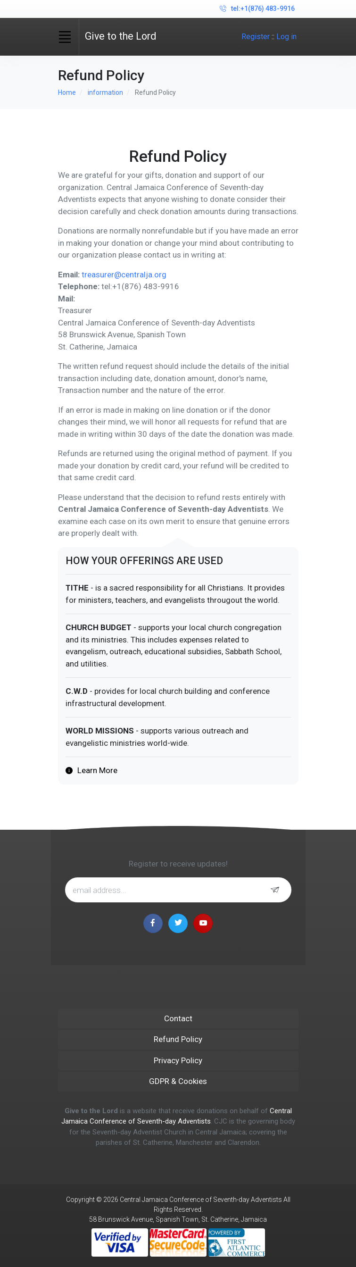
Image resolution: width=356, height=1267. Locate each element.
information (105, 92)
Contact (178, 1018)
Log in (286, 36)
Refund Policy (178, 1039)
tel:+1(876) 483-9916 (257, 9)
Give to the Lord (120, 36)
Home (67, 92)
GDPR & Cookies (178, 1081)
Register (255, 36)
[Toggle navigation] (65, 37)
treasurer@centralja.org (124, 274)
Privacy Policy (178, 1060)
